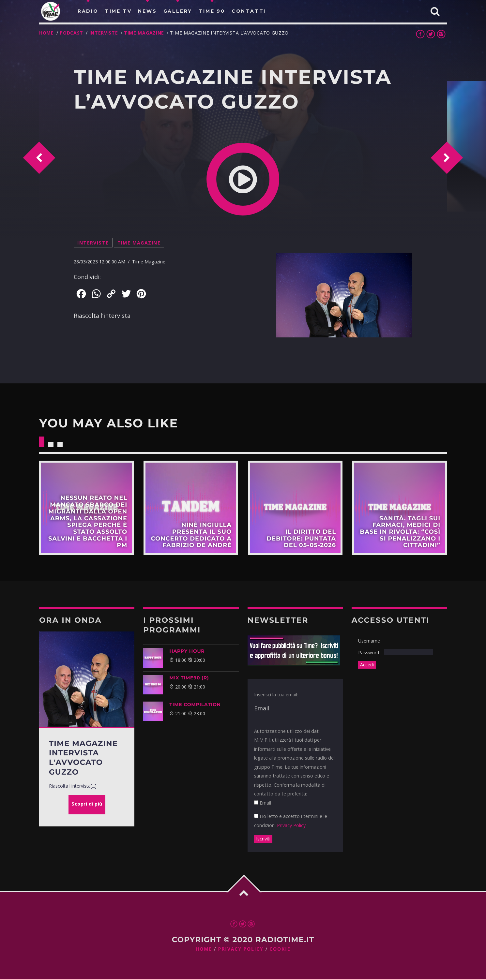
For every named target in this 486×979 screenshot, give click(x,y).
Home (46, 33)
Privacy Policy (291, 825)
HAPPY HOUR (187, 651)
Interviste (103, 33)
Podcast (71, 33)
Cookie (279, 949)
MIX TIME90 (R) (189, 678)
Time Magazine (144, 33)
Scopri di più (86, 508)
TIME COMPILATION (194, 704)
